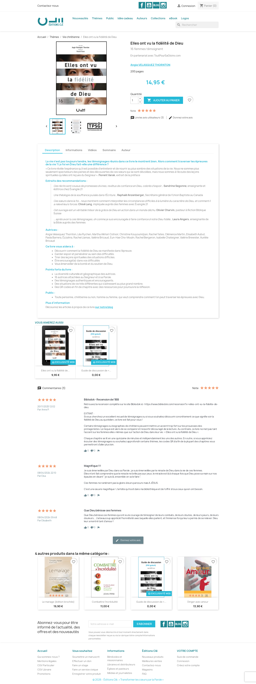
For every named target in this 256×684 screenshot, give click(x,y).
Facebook (142, 5)
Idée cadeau (125, 18)
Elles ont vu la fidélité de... (55, 370)
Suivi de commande (187, 656)
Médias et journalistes (119, 673)
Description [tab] (52, 150)
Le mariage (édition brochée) (58, 601)
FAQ (144, 673)
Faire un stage (80, 665)
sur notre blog (104, 307)
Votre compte (187, 651)
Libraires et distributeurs (121, 664)
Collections (158, 18)
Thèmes (97, 18)
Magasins (147, 669)
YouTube (149, 5)
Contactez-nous (48, 6)
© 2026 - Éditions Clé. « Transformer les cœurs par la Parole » (128, 679)
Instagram (163, 5)
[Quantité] (134, 100)
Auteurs (142, 18)
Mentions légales (46, 661)
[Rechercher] (197, 25)
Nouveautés (80, 18)
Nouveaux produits (152, 656)
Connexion (183, 661)
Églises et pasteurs (118, 668)
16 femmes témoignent (146, 49)
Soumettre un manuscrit (86, 656)
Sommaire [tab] (109, 150)
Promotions (43, 673)
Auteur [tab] (125, 150)
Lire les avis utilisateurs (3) (147, 117)
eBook (173, 18)
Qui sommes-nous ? (48, 656)
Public (110, 18)
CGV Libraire (44, 669)
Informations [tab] (74, 150)
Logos (185, 18)
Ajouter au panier (163, 100)
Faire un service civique (85, 669)
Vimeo (156, 5)
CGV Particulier (45, 665)
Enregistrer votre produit (86, 673)
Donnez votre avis (180, 117)
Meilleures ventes (152, 661)
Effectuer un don (81, 661)
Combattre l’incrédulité (105, 601)
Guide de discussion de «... (96, 370)
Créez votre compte (188, 665)
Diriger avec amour (197, 601)
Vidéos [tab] (92, 150)
